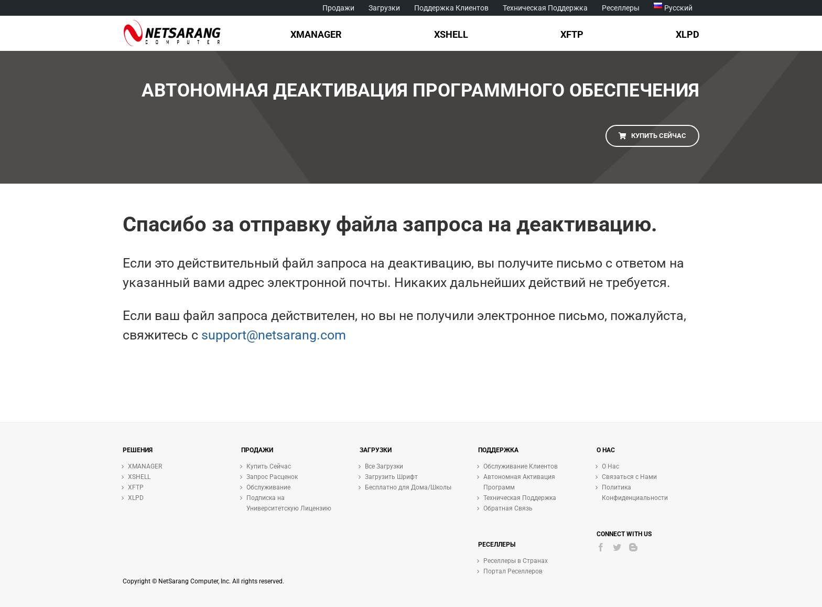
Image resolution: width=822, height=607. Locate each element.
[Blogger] (633, 547)
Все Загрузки (384, 466)
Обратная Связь (508, 508)
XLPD (136, 498)
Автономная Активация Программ (519, 482)
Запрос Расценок (272, 477)
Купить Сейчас (268, 466)
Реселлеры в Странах (515, 561)
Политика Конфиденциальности (635, 493)
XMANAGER (145, 466)
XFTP (136, 487)
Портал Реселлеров (513, 571)
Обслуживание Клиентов (520, 466)
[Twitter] (617, 547)
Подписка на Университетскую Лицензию (288, 503)
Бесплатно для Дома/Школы (408, 487)
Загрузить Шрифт (391, 477)
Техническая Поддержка (519, 498)
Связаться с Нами (629, 477)
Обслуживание (268, 487)
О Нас (610, 466)
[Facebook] (601, 547)
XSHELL (139, 477)
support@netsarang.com (273, 335)
